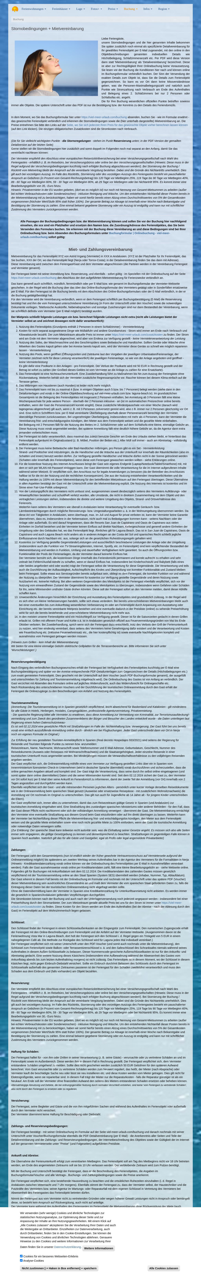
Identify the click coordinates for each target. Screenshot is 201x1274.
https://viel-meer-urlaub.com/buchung (104, 117)
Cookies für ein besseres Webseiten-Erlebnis (50, 1261)
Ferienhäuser (61, 8)
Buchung (130, 8)
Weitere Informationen (98, 1253)
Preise (113, 8)
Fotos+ (96, 8)
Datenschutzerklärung (67, 1252)
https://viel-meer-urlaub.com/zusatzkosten (137, 334)
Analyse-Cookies (33, 1265)
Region (164, 8)
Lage (80, 8)
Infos (147, 8)
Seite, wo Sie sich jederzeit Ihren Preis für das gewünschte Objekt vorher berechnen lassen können (127, 125)
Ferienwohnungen (34, 8)
